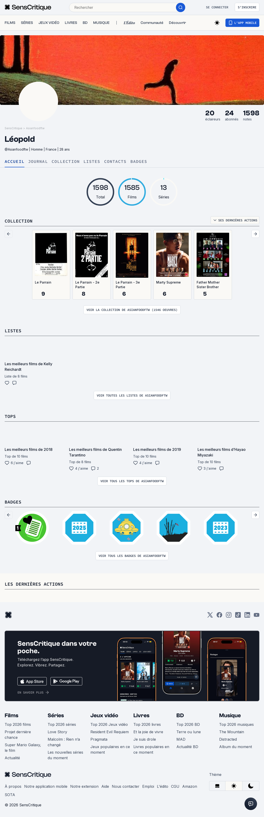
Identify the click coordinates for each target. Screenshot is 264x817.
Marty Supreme (168, 282)
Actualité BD (187, 746)
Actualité (12, 758)
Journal (38, 161)
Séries (56, 715)
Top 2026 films (18, 724)
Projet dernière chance (18, 735)
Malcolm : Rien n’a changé (64, 742)
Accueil (14, 161)
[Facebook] (219, 616)
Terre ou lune (188, 732)
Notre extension (84, 786)
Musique (230, 715)
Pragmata (98, 739)
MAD (180, 739)
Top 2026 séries (62, 724)
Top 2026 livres (147, 724)
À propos (13, 786)
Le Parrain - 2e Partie (87, 284)
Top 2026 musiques (236, 724)
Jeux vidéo (104, 715)
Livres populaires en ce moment (151, 749)
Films (11, 715)
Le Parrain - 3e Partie (128, 284)
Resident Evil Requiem (109, 732)
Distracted (228, 739)
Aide (105, 786)
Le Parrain (43, 282)
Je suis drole (144, 739)
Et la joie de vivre (148, 732)
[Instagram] (228, 616)
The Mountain (231, 732)
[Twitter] (210, 616)
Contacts (115, 161)
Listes (91, 161)
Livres (141, 715)
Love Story (57, 732)
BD (180, 715)
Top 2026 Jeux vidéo (109, 724)
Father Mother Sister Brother (208, 284)
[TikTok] (238, 616)
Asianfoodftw (35, 128)
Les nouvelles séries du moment (65, 755)
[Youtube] (256, 616)
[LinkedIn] (247, 616)
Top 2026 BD (188, 724)
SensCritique (13, 128)
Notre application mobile (45, 786)
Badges (138, 161)
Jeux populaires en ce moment (110, 749)
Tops (10, 416)
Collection (66, 161)
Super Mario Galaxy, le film (23, 748)
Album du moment (235, 746)
